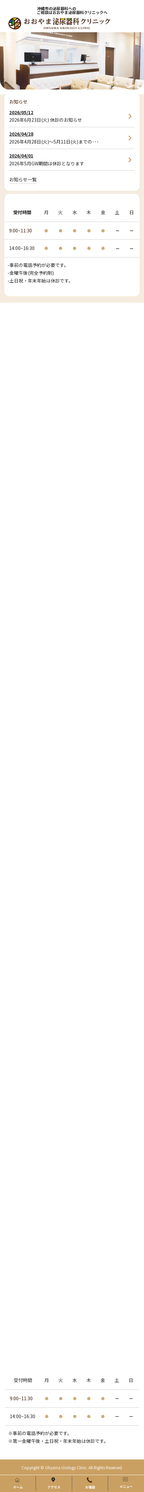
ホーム (18, 1483)
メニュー (126, 1483)
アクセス (53, 1483)
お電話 (90, 1483)
